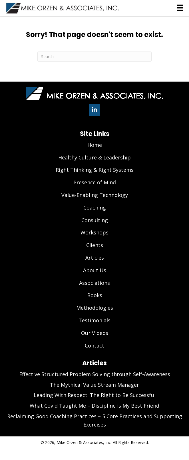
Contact (94, 345)
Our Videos (94, 332)
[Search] (94, 57)
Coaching (94, 207)
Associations (94, 282)
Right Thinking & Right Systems (95, 169)
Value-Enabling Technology (94, 194)
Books (94, 295)
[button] (94, 110)
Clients (94, 245)
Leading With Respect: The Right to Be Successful (95, 395)
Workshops (94, 232)
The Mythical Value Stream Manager (94, 384)
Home (94, 144)
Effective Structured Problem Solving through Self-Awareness (94, 374)
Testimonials (94, 320)
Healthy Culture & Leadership (94, 157)
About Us (94, 270)
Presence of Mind (94, 182)
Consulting (94, 220)
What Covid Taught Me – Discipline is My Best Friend (94, 405)
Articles (94, 257)
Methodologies (94, 307)
